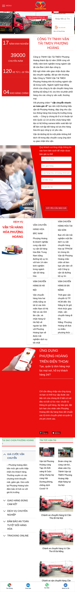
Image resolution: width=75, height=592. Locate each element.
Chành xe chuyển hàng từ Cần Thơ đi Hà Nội (56, 516)
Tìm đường (9, 586)
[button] (6, 6)
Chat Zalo (28, 586)
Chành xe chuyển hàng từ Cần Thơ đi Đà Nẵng (56, 550)
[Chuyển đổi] (4, 454)
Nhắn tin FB (65, 586)
